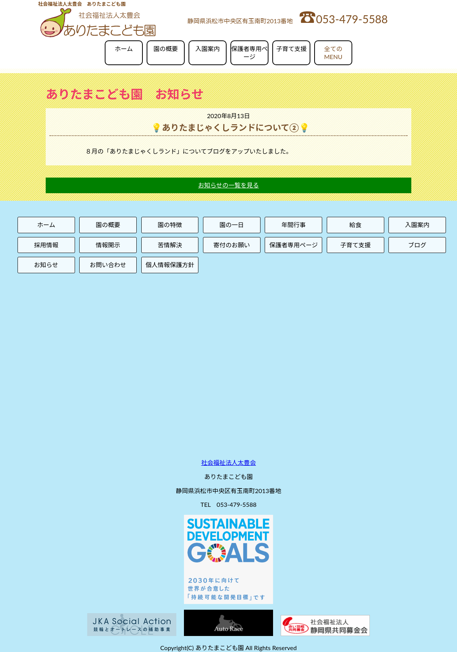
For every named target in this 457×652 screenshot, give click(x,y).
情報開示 (108, 244)
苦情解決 (170, 244)
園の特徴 (170, 224)
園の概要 (165, 48)
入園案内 (207, 48)
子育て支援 (291, 48)
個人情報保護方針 (169, 264)
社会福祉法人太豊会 (228, 462)
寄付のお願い (231, 244)
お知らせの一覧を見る (228, 185)
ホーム (124, 48)
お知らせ (46, 264)
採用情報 (46, 244)
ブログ (417, 244)
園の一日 (231, 224)
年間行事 (293, 224)
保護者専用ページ (249, 52)
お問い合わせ (108, 264)
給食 (355, 224)
